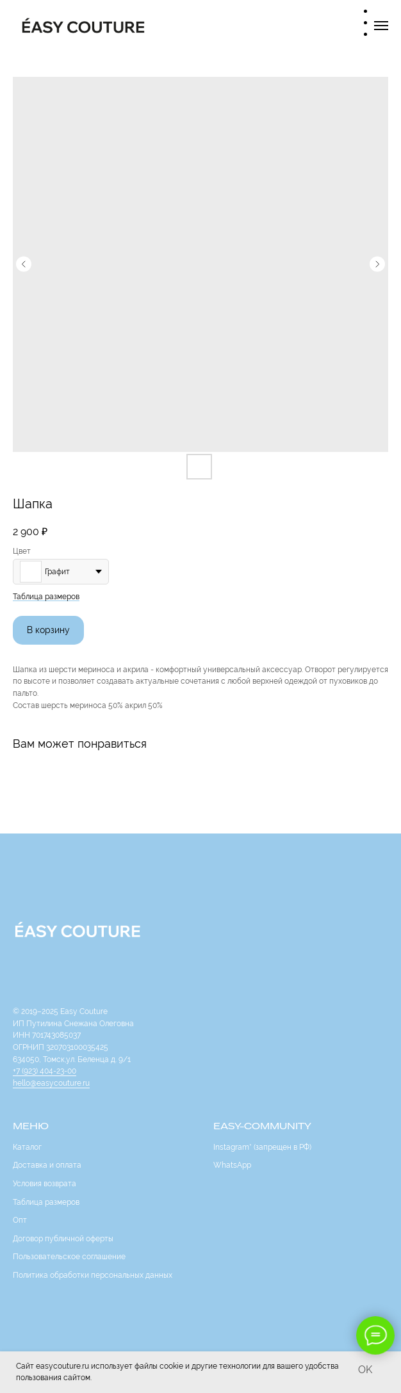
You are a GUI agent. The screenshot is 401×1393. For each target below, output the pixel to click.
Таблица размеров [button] (46, 596)
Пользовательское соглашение (69, 1256)
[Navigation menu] (381, 25)
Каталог (27, 1147)
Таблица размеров (46, 1202)
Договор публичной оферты (63, 1238)
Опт (20, 1220)
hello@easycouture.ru (51, 1083)
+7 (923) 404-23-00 (44, 1071)
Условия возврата (44, 1183)
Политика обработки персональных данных (92, 1275)
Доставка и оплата (47, 1165)
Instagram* (232, 1147)
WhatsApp (232, 1165)
